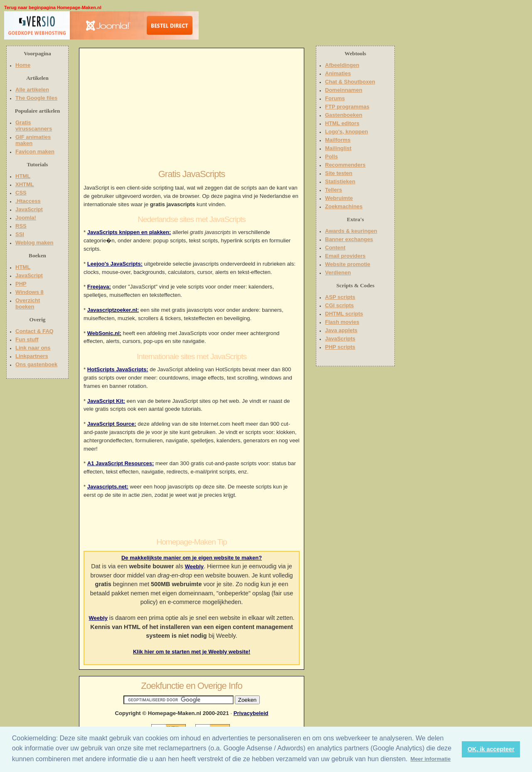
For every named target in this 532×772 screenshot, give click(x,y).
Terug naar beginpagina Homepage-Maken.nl (52, 7)
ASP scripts (340, 297)
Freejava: (99, 287)
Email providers (345, 256)
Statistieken (340, 181)
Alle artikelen (32, 89)
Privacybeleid (251, 713)
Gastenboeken (343, 115)
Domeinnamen (343, 90)
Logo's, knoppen (346, 131)
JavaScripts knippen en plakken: (129, 232)
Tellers (333, 190)
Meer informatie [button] (431, 759)
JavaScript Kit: (106, 401)
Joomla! (25, 218)
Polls (331, 156)
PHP (21, 284)
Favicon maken (34, 151)
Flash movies (342, 322)
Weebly (194, 566)
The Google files (36, 98)
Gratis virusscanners (33, 125)
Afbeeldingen (342, 65)
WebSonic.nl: (104, 333)
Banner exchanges (349, 239)
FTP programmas (347, 107)
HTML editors (342, 123)
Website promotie (347, 264)
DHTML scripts (344, 314)
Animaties (338, 73)
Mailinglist (338, 148)
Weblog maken (34, 242)
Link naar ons (33, 348)
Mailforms (337, 140)
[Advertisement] (252, 27)
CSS (21, 193)
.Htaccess (28, 201)
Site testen (338, 173)
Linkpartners (31, 356)
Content (335, 247)
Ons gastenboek (36, 364)
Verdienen (338, 272)
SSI (19, 234)
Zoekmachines (343, 206)
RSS (21, 226)
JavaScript (29, 209)
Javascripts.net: (107, 486)
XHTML (24, 184)
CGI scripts (339, 305)
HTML (22, 176)
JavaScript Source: (111, 424)
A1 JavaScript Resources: (120, 463)
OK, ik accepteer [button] (491, 749)
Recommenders (345, 165)
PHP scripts (340, 347)
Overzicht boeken (27, 303)
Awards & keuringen (351, 231)
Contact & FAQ (34, 331)
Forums (335, 98)
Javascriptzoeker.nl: (113, 310)
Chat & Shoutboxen (350, 82)
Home (22, 65)
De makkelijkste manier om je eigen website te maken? (191, 558)
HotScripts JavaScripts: (117, 369)
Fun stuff (27, 339)
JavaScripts (340, 338)
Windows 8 (29, 292)
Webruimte (339, 198)
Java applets (341, 330)
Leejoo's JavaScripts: (115, 264)
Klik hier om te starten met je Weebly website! (191, 652)
